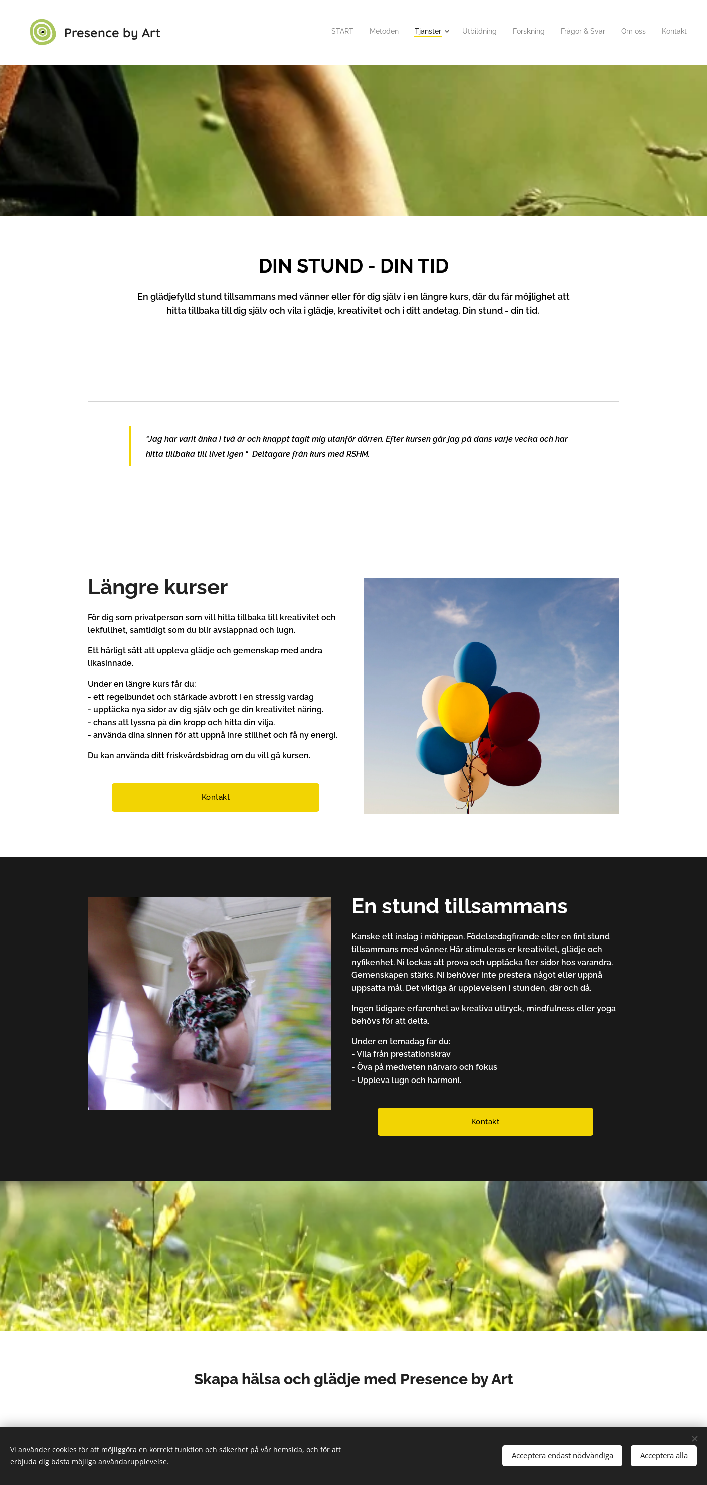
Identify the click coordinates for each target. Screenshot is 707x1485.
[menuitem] (572, 32)
